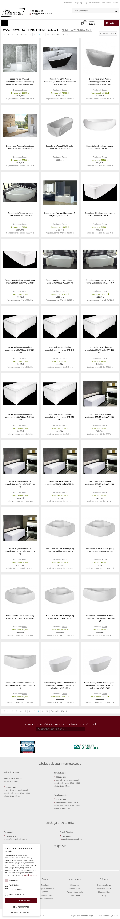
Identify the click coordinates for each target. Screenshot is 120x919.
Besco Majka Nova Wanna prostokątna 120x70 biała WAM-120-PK (100, 417)
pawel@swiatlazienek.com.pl (67, 802)
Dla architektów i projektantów (100, 3)
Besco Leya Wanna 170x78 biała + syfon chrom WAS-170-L (60, 147)
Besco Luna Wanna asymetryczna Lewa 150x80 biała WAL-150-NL (60, 281)
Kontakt (115, 3)
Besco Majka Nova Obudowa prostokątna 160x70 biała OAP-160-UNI (20, 417)
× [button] (37, 847)
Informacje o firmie (104, 889)
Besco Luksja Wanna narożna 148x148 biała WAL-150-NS (20, 214)
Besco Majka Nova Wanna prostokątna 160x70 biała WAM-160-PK (100, 484)
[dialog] (21, 880)
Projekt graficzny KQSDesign (82, 916)
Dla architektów (104, 892)
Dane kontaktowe (104, 885)
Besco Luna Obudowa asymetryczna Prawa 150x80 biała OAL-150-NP (20, 281)
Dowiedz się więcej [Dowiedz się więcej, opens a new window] (30, 875)
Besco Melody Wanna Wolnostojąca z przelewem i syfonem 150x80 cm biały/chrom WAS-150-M (60, 685)
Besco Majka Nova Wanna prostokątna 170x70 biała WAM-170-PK (20, 551)
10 (48, 34)
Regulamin (45, 885)
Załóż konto (68, 3)
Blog (85, 3)
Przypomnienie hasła (75, 892)
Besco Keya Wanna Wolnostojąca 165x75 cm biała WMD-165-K (20, 147)
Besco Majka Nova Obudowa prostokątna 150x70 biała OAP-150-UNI (100, 350)
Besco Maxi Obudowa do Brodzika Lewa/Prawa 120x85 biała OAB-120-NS (20, 685)
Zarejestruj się (74, 889)
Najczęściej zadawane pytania (45, 890)
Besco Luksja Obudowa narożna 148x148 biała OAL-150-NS (99, 147)
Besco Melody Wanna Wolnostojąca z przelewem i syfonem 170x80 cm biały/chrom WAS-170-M (99, 685)
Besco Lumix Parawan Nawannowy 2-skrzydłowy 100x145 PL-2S (60, 214)
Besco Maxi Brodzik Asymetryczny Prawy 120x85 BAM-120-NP (60, 616)
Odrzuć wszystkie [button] (21, 907)
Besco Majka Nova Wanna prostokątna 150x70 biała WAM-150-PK (60, 484)
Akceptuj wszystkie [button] (21, 901)
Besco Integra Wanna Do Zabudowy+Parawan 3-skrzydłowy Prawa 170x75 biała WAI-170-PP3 (20, 81)
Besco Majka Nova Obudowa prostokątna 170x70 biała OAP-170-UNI (60, 417)
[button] (21, 912)
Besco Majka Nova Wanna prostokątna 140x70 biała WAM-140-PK (20, 484)
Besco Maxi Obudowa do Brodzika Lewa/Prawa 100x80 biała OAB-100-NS (100, 618)
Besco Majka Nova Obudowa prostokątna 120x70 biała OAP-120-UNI (20, 350)
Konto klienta (75, 895)
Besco (24, 90)
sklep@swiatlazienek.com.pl (43, 14)
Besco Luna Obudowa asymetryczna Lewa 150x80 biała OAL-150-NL (100, 214)
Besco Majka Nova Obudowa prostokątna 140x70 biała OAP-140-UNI (60, 350)
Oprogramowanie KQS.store (107, 916)
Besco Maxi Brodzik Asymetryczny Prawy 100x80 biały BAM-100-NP (20, 616)
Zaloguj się (78, 3)
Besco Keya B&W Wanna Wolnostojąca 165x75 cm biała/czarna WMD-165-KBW (60, 81)
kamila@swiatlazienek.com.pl (67, 780)
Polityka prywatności (45, 899)
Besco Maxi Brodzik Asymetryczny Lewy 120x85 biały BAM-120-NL (100, 549)
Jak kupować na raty (45, 895)
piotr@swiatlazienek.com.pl (16, 839)
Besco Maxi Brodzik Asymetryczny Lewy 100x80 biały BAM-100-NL (60, 549)
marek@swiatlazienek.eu (72, 839)
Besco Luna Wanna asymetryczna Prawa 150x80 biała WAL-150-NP (100, 281)
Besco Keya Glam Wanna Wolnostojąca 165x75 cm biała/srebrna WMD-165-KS (99, 81)
